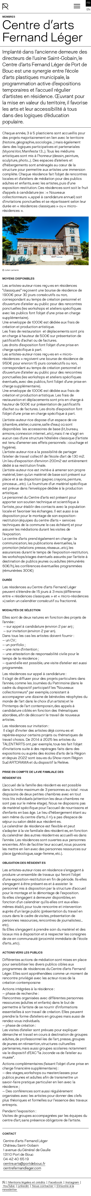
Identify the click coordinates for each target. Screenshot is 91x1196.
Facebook (55, 1182)
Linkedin (23, 1186)
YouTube (9, 1186)
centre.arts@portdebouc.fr (24, 1164)
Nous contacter (42, 1186)
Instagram (72, 1182)
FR (88, 3)
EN (88, 9)
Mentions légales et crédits (26, 1182)
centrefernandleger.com (22, 1168)
